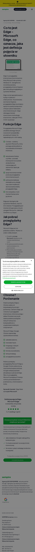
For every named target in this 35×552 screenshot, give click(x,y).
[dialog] (17, 276)
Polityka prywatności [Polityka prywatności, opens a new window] (9, 278)
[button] (17, 290)
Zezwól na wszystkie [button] (18, 282)
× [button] (31, 260)
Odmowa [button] (18, 286)
